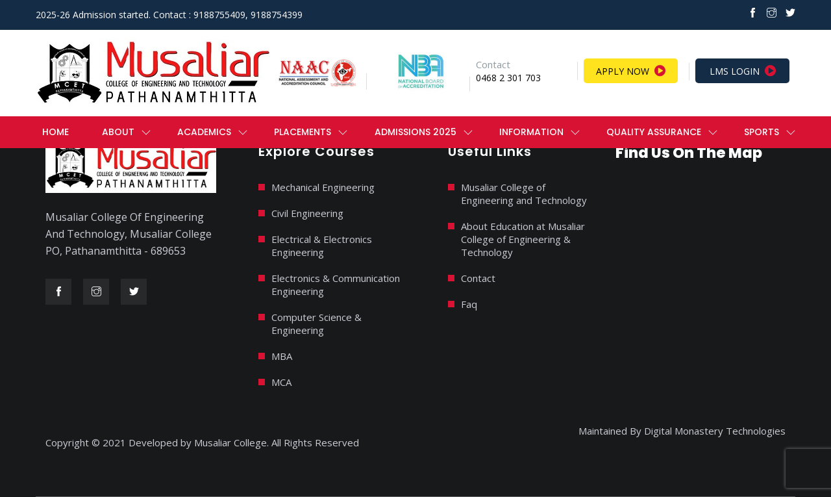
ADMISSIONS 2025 (415, 131)
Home (55, 131)
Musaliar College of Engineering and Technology (524, 194)
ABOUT (118, 131)
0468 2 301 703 (508, 77)
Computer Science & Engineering (316, 324)
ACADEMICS (204, 131)
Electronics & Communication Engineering (335, 285)
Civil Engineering (307, 213)
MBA (281, 356)
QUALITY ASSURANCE (653, 131)
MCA (281, 382)
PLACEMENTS (302, 131)
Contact (478, 278)
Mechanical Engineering (323, 187)
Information (531, 131)
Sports (761, 131)
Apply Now (630, 70)
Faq (469, 304)
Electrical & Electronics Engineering (321, 246)
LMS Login (743, 70)
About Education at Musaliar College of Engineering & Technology (523, 239)
